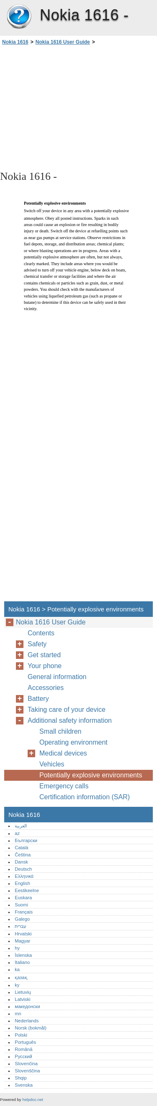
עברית (20, 926)
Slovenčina (26, 1063)
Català (21, 847)
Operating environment (73, 742)
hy (17, 948)
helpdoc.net (32, 1099)
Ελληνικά (24, 876)
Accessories (46, 687)
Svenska (24, 1085)
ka (17, 969)
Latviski (22, 999)
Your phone (45, 665)
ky (17, 985)
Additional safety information (70, 720)
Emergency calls (63, 786)
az (17, 833)
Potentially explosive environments (90, 775)
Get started (44, 654)
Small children (60, 731)
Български (26, 840)
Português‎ (25, 1042)
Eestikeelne (27, 890)
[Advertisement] (78, 107)
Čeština (23, 854)
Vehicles (51, 764)
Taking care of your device (67, 709)
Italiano (22, 962)
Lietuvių (23, 992)
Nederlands (27, 1020)
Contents (41, 633)
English (22, 883)
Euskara (23, 897)
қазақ (21, 977)
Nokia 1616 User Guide (63, 42)
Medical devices (63, 753)
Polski (21, 1035)
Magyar (22, 940)
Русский (23, 1056)
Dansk (21, 861)
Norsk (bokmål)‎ (30, 1027)
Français (24, 911)
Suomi (21, 904)
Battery (38, 698)
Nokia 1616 (18, 16)
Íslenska (23, 955)
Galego (22, 919)
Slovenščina (27, 1070)
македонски (27, 1006)
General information (57, 676)
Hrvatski (23, 933)
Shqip (21, 1077)
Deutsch (23, 869)
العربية (21, 825)
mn (18, 1013)
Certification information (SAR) (84, 797)
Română (23, 1049)
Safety (37, 644)
